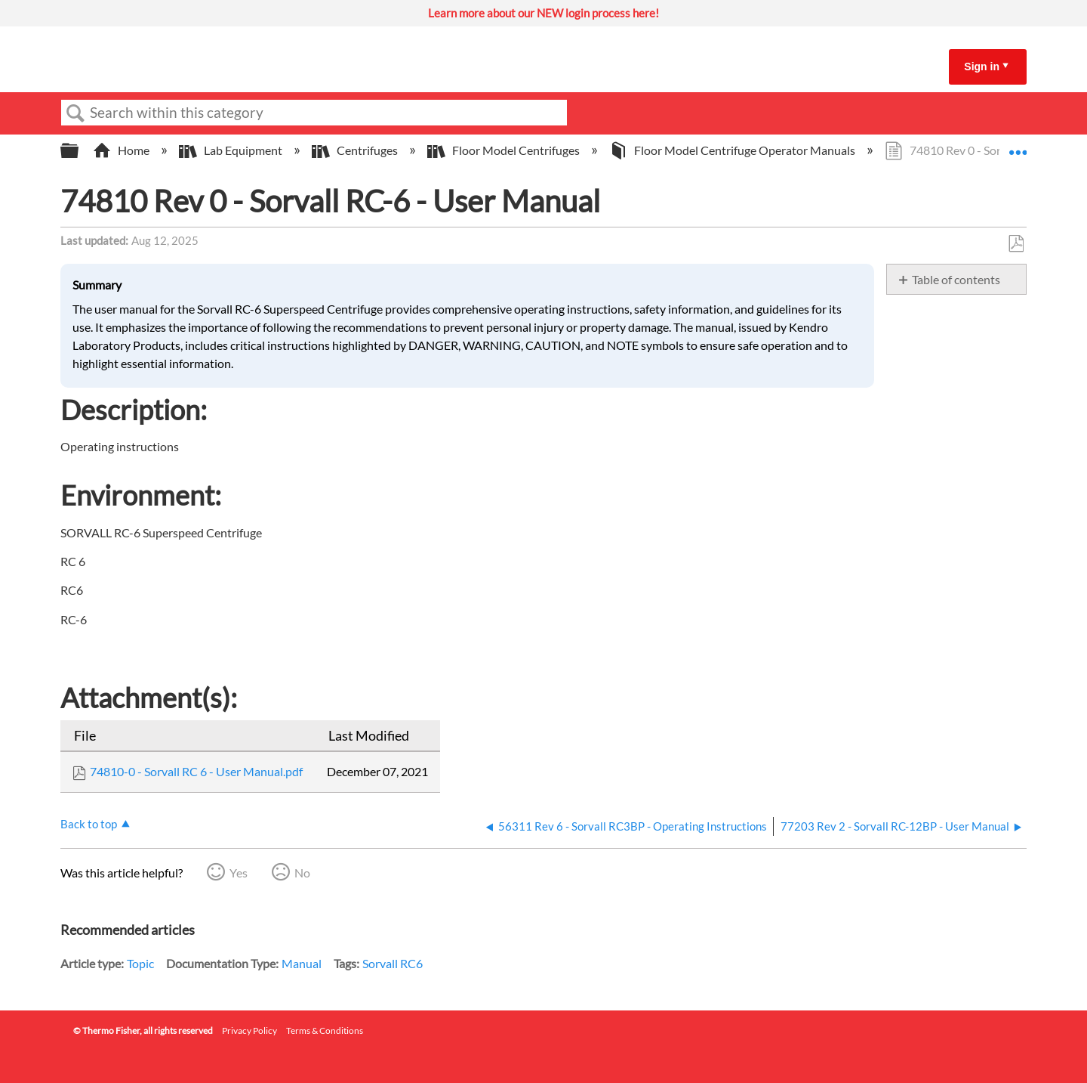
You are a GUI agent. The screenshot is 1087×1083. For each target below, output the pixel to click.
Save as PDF (1016, 244)
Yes (238, 872)
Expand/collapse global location (1017, 146)
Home (122, 150)
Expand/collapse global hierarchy (79, 151)
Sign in (981, 66)
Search (75, 113)
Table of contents (956, 279)
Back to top (88, 824)
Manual (302, 963)
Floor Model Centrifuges (504, 150)
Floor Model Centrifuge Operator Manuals (733, 150)
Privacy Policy (249, 1030)
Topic (140, 963)
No (302, 872)
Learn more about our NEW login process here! (543, 13)
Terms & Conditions (324, 1030)
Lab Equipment (232, 150)
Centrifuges (356, 150)
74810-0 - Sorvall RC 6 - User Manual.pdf (196, 771)
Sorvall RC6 (392, 963)
